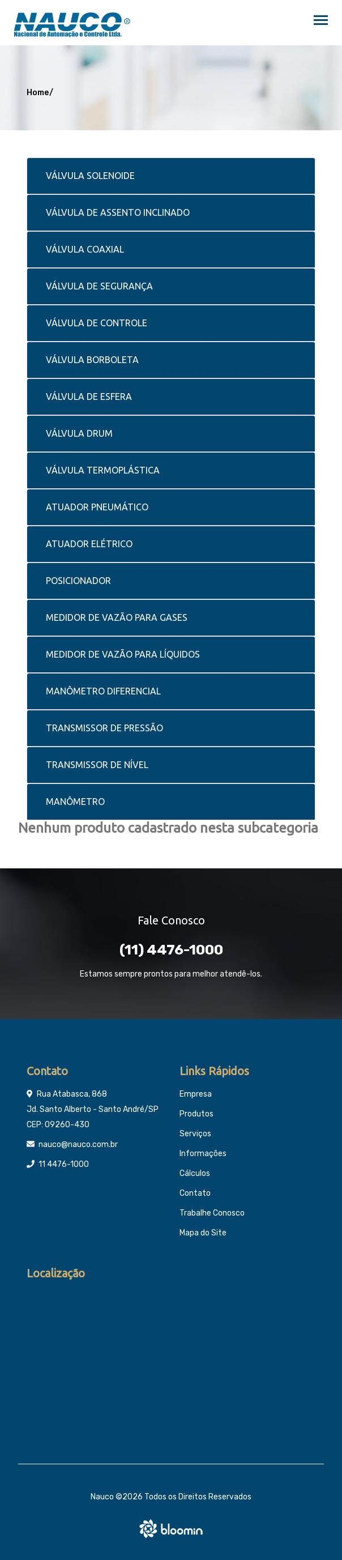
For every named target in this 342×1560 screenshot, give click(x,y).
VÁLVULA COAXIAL (85, 249)
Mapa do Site (202, 1233)
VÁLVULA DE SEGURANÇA (99, 286)
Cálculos (194, 1173)
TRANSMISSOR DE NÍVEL (97, 765)
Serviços (195, 1134)
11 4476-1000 (64, 1164)
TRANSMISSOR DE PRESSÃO (104, 728)
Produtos (196, 1114)
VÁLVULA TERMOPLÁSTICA (103, 470)
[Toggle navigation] (321, 21)
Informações (202, 1153)
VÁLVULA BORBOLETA (92, 360)
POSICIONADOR (78, 581)
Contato (195, 1193)
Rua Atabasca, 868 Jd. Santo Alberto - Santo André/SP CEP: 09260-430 (93, 1109)
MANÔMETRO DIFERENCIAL (103, 691)
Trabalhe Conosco (212, 1213)
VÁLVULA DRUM (79, 433)
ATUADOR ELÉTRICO (89, 544)
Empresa (195, 1094)
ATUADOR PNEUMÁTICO (97, 507)
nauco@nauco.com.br (78, 1144)
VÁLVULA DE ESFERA (89, 396)
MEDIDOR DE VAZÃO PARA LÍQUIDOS (123, 654)
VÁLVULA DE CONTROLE (96, 323)
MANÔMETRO (75, 801)
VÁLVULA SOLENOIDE (90, 176)
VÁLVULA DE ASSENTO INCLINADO (118, 212)
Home (38, 92)
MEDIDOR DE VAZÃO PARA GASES (116, 617)
